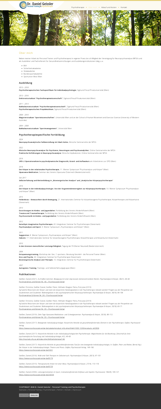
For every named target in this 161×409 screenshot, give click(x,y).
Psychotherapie (77, 7)
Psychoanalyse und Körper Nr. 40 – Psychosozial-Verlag (42, 281)
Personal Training (35, 390)
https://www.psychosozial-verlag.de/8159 (36, 366)
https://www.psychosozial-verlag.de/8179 (36, 358)
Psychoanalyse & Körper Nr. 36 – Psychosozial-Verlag (41, 295)
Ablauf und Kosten (108, 7)
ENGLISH (34, 395)
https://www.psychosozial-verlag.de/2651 (36, 350)
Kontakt (124, 7)
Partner (60, 390)
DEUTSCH (24, 395)
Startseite (23, 390)
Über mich (93, 7)
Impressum (77, 390)
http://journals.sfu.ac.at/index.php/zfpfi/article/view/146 (42, 339)
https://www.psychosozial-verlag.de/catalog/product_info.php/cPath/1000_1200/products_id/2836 (59, 328)
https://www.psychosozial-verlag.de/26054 (36, 375)
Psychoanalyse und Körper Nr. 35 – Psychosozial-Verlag (42, 309)
